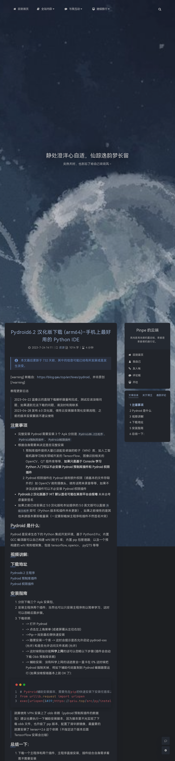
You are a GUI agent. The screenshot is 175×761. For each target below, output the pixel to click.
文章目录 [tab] (133, 395)
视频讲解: (138, 416)
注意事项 (137, 405)
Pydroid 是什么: (142, 410)
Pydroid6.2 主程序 (22, 573)
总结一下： (139, 434)
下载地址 (137, 422)
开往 (133, 382)
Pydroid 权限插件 (22, 584)
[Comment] (166, 741)
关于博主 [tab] (147, 395)
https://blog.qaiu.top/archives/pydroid (63, 377)
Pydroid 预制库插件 (23, 578)
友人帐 (134, 368)
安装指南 (137, 428)
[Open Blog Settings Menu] (166, 750)
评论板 (134, 375)
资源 (62, 347)
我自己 (134, 361)
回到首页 (135, 354)
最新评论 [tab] (161, 395)
